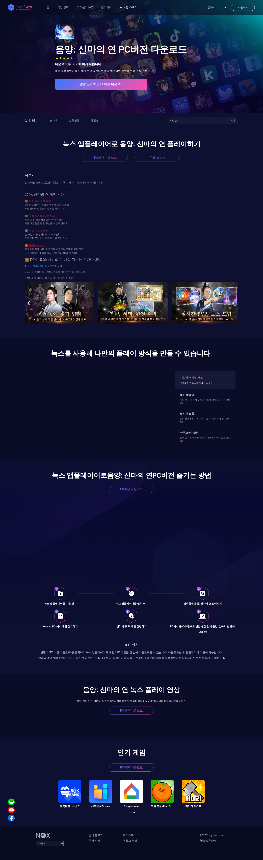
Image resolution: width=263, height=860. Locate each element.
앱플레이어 (38, 266)
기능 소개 (52, 120)
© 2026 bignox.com (211, 835)
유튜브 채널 (130, 840)
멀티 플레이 (187, 394)
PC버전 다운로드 (105, 157)
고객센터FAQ (85, 7)
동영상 (95, 120)
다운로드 (49, 266)
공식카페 (106, 7)
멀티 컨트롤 (187, 413)
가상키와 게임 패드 (191, 377)
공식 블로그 (96, 835)
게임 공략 (63, 7)
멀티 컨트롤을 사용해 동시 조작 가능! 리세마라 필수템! (205, 420)
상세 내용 (30, 120)
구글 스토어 (157, 157)
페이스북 (128, 835)
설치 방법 (74, 120)
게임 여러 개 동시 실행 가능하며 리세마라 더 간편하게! (205, 401)
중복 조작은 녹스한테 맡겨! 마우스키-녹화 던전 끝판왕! (205, 439)
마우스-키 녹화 (189, 432)
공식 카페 (94, 840)
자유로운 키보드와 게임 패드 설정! (196, 382)
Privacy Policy (207, 840)
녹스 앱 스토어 (128, 7)
